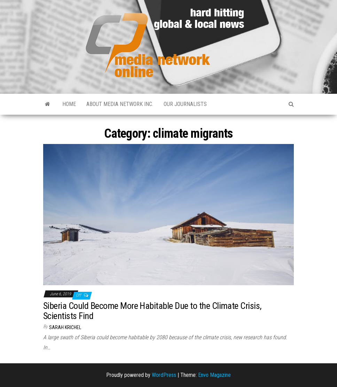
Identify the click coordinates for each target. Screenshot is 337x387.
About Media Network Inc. (119, 104)
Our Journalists (185, 104)
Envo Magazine (214, 375)
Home (69, 104)
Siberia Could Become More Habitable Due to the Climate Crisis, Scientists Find (152, 311)
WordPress (164, 375)
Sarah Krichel (65, 327)
